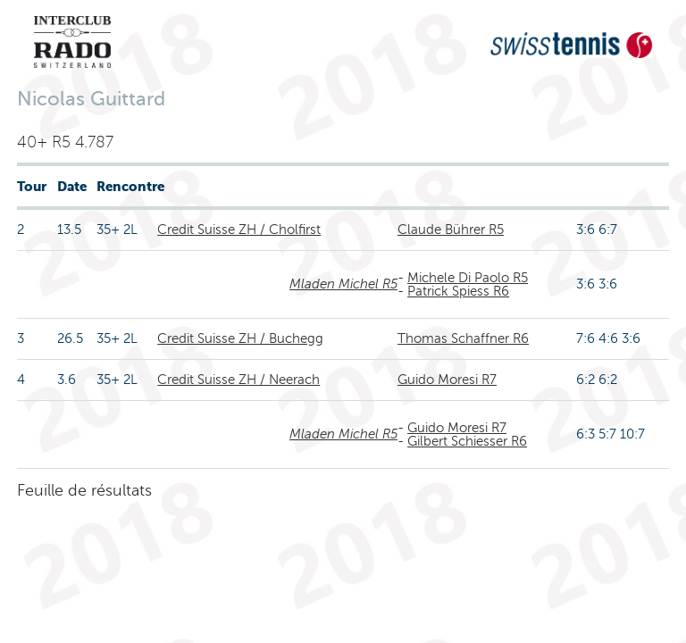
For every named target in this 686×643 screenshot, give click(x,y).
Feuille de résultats (84, 490)
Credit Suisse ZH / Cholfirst (239, 229)
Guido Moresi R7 (447, 379)
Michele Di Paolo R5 (467, 278)
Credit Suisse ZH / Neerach (238, 379)
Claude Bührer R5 (450, 229)
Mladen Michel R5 (343, 284)
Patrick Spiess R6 (458, 291)
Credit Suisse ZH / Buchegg (240, 338)
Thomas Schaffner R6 (463, 338)
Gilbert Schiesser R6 (467, 441)
